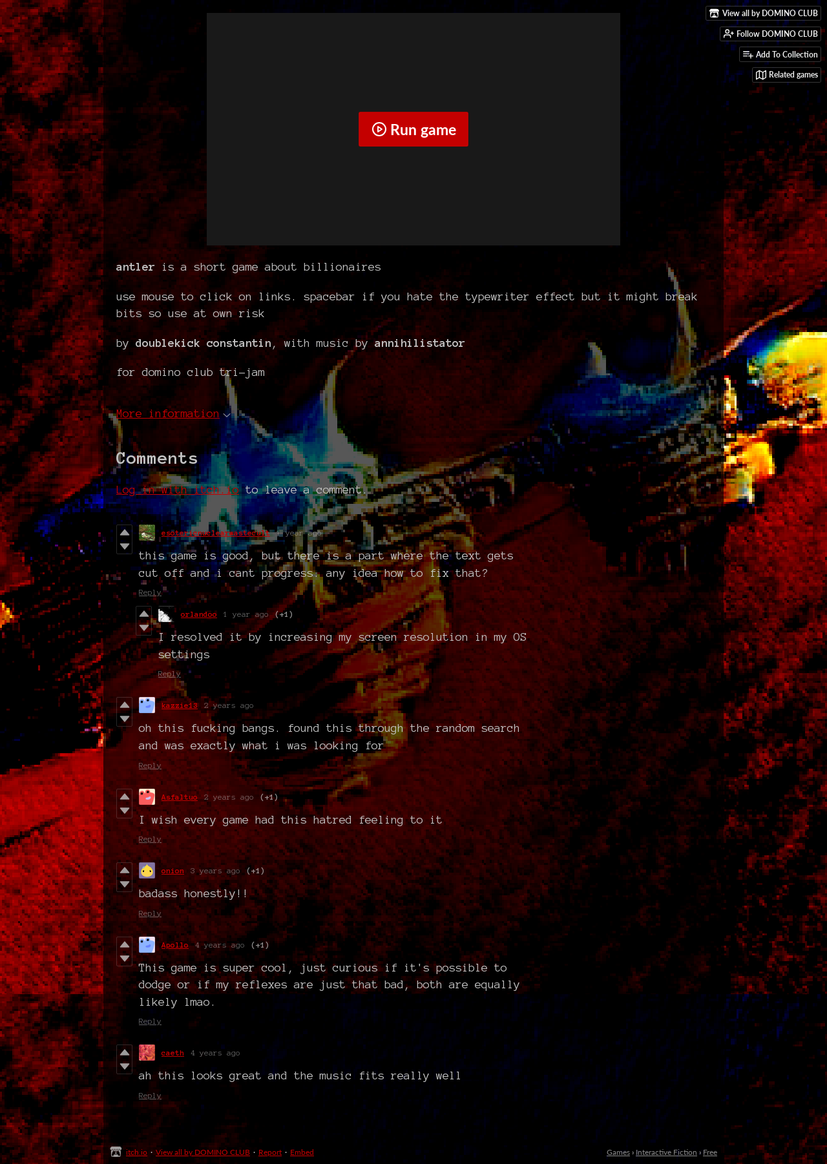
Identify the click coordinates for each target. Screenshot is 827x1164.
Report (270, 1152)
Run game (414, 129)
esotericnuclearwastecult (216, 532)
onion (173, 870)
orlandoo (199, 614)
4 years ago (220, 945)
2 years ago (229, 705)
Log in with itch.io (177, 489)
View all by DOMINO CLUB (203, 1152)
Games (618, 1152)
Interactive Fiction (666, 1152)
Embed (302, 1152)
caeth (173, 1052)
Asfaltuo (180, 797)
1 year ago (299, 532)
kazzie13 (180, 705)
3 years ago (215, 870)
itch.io (136, 1152)
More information (173, 413)
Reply (150, 592)
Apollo (175, 945)
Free (710, 1152)
